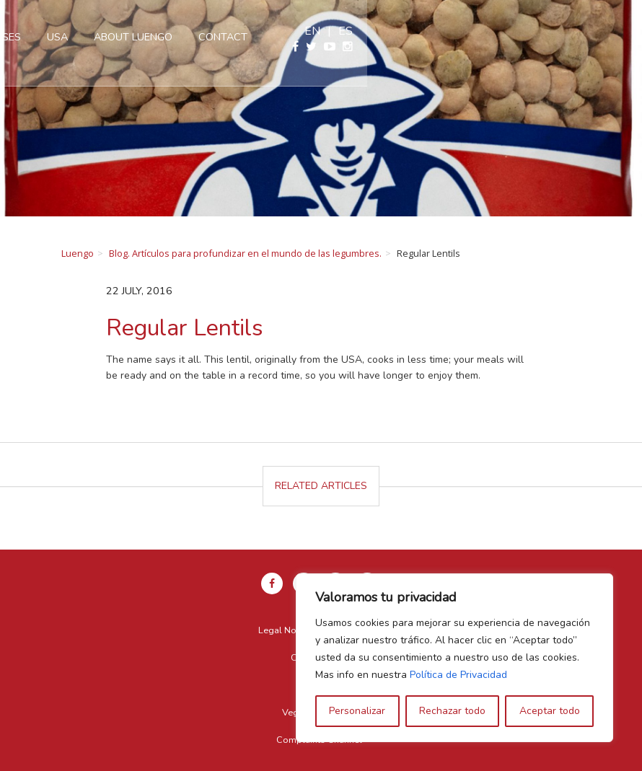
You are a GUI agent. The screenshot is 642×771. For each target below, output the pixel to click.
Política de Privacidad (458, 675)
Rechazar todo (452, 711)
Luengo (77, 253)
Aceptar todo (549, 711)
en (587, 31)
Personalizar (357, 711)
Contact (440, 37)
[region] (454, 657)
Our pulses (208, 37)
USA (275, 37)
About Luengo (351, 37)
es (620, 31)
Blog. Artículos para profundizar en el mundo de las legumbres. (245, 253)
